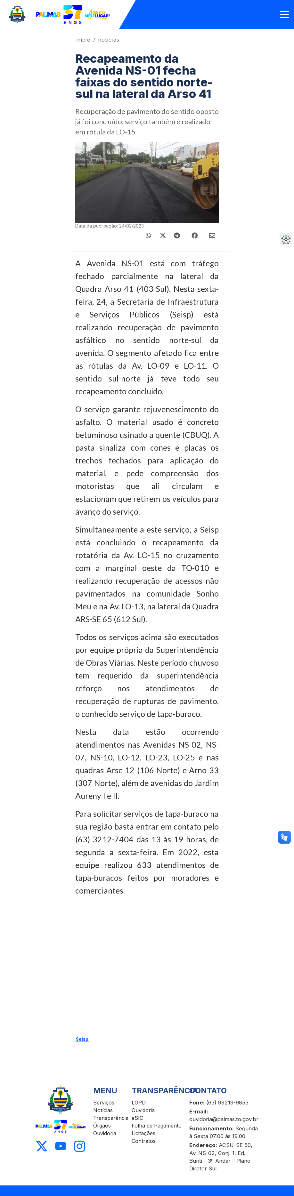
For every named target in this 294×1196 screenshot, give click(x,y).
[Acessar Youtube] (61, 1146)
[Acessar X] (42, 1146)
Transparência (110, 1118)
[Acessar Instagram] (79, 1146)
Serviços (103, 1102)
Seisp (82, 1039)
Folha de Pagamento (157, 1125)
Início (83, 39)
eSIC (137, 1118)
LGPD (139, 1102)
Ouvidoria (104, 1133)
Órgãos (102, 1125)
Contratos (144, 1141)
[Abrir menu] (284, 14)
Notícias (103, 1110)
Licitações (143, 1133)
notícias (108, 39)
